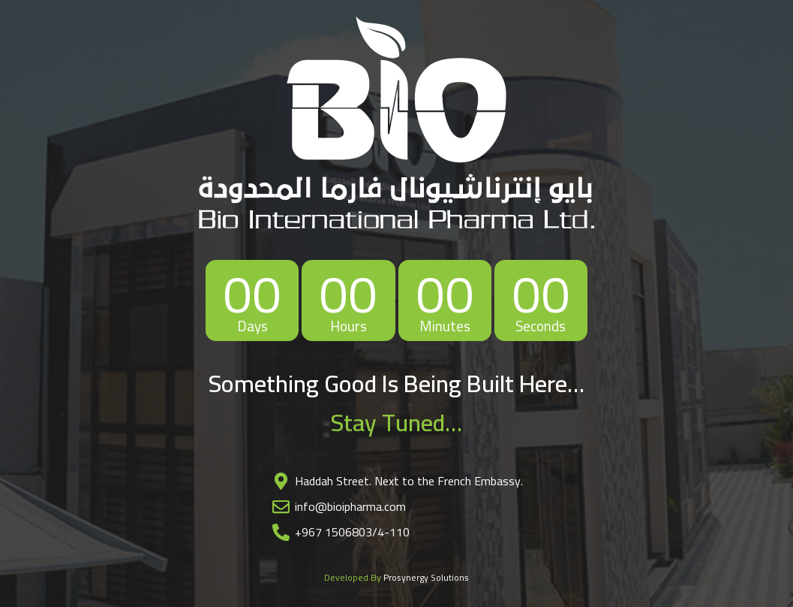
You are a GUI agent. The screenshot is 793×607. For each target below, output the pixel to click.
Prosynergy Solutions (426, 577)
